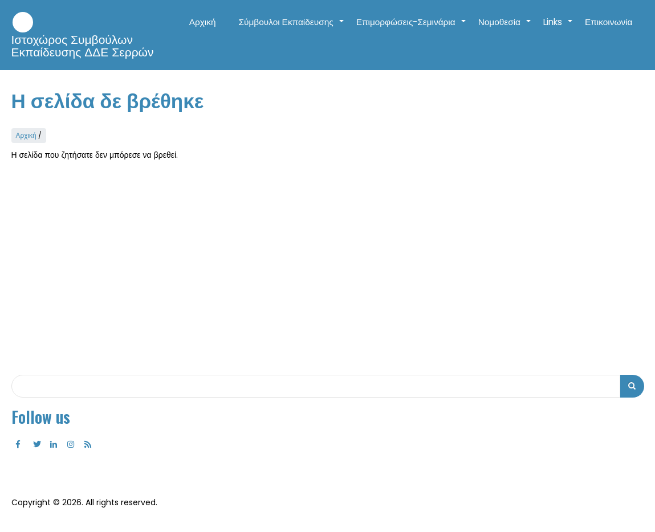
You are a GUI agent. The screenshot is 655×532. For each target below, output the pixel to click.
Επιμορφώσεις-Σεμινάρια (411, 28)
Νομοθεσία (505, 28)
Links (558, 28)
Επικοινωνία (609, 22)
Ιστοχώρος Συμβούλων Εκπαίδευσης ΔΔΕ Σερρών (82, 46)
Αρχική (202, 22)
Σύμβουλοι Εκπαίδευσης (292, 28)
